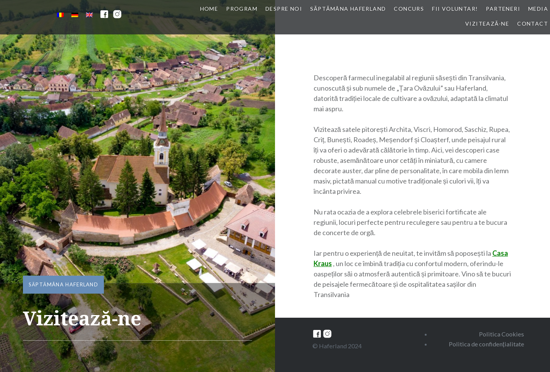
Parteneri (503, 8)
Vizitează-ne (487, 23)
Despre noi (283, 8)
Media (538, 8)
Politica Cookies (501, 334)
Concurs (409, 8)
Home (209, 8)
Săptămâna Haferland (348, 8)
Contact (532, 23)
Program (241, 8)
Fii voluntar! (455, 8)
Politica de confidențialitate (486, 344)
